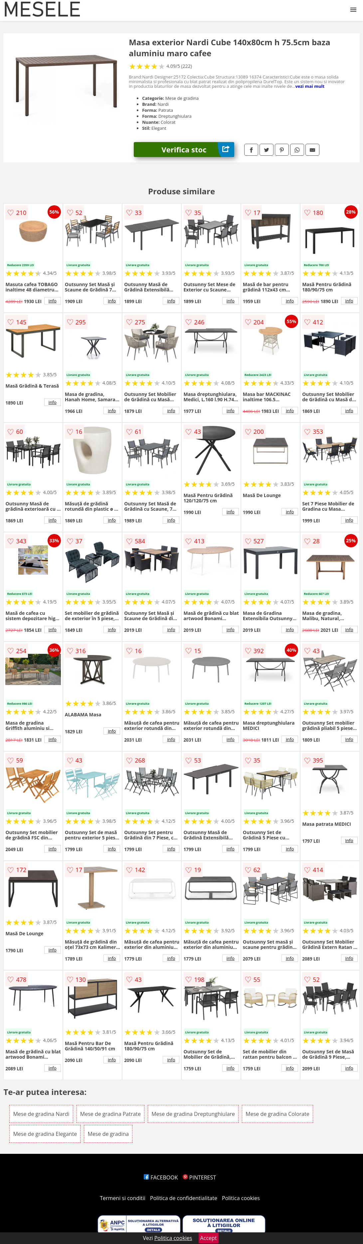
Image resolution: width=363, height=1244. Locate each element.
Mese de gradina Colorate (277, 1114)
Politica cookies (241, 1198)
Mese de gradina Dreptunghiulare (193, 1114)
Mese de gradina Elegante (45, 1134)
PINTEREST (199, 1177)
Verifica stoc (198, 149)
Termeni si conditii (122, 1198)
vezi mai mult (309, 86)
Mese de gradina (108, 1134)
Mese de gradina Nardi (41, 1114)
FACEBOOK (161, 1177)
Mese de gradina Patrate (110, 1114)
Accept (208, 1238)
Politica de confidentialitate (183, 1198)
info (53, 301)
